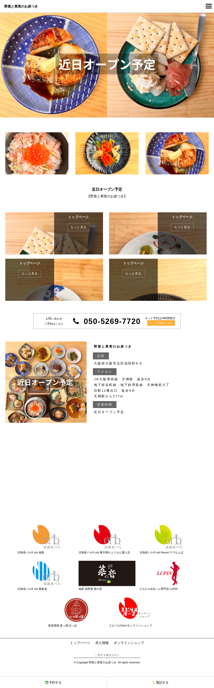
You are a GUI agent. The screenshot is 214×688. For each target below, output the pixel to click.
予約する (53, 682)
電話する (161, 682)
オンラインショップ (129, 643)
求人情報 (102, 643)
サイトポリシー (107, 655)
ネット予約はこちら (161, 322)
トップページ (80, 643)
